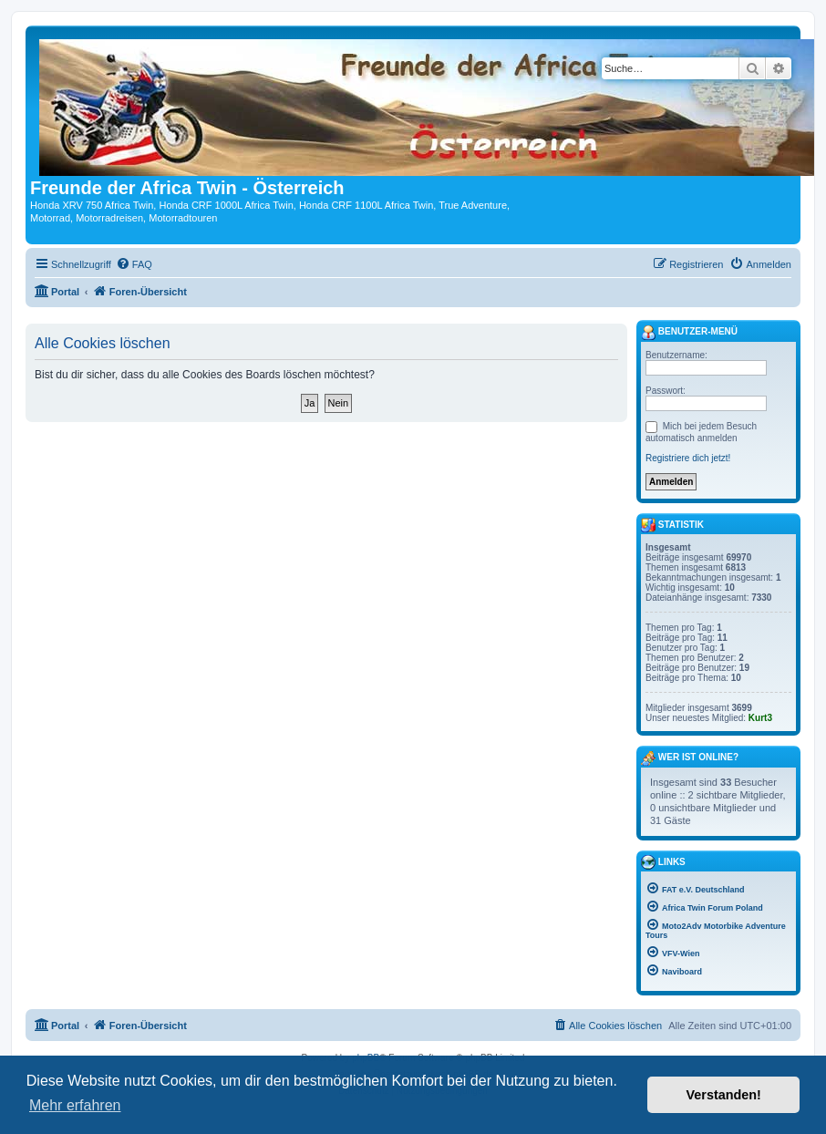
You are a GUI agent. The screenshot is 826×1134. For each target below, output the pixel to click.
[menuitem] (134, 264)
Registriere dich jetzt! (687, 458)
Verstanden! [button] (724, 1095)
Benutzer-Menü (689, 332)
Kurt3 (760, 718)
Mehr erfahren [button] (75, 1105)
